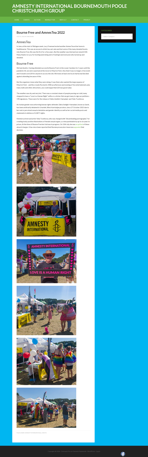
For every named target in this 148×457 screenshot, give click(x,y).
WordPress (91, 451)
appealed (77, 127)
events (44, 433)
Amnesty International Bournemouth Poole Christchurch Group (69, 8)
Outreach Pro (65, 451)
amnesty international (33, 433)
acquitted (79, 124)
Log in (98, 451)
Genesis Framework (79, 451)
